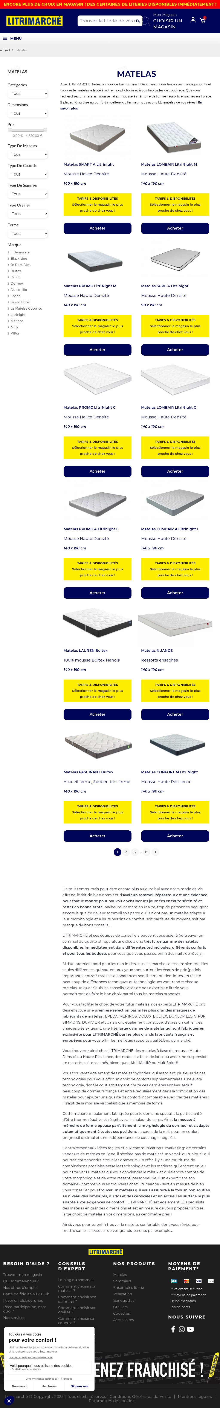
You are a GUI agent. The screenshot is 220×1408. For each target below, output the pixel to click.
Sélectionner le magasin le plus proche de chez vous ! (97, 205)
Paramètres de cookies (111, 1401)
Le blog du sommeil (75, 1280)
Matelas (17, 71)
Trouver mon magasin (22, 1275)
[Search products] (110, 20)
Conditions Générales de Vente (140, 1397)
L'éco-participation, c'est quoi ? (24, 1309)
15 (146, 852)
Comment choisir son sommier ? (77, 1299)
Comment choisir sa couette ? (76, 1321)
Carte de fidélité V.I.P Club (26, 1294)
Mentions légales (195, 1397)
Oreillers (120, 1307)
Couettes (121, 1313)
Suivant (155, 852)
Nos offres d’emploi (20, 1288)
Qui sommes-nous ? (21, 1281)
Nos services (14, 1318)
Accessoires (123, 1320)
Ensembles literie (128, 1288)
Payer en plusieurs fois (23, 1301)
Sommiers (122, 1281)
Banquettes (123, 1301)
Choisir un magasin (167, 23)
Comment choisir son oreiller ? (77, 1310)
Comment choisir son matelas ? (77, 1288)
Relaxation (122, 1294)
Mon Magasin (165, 15)
